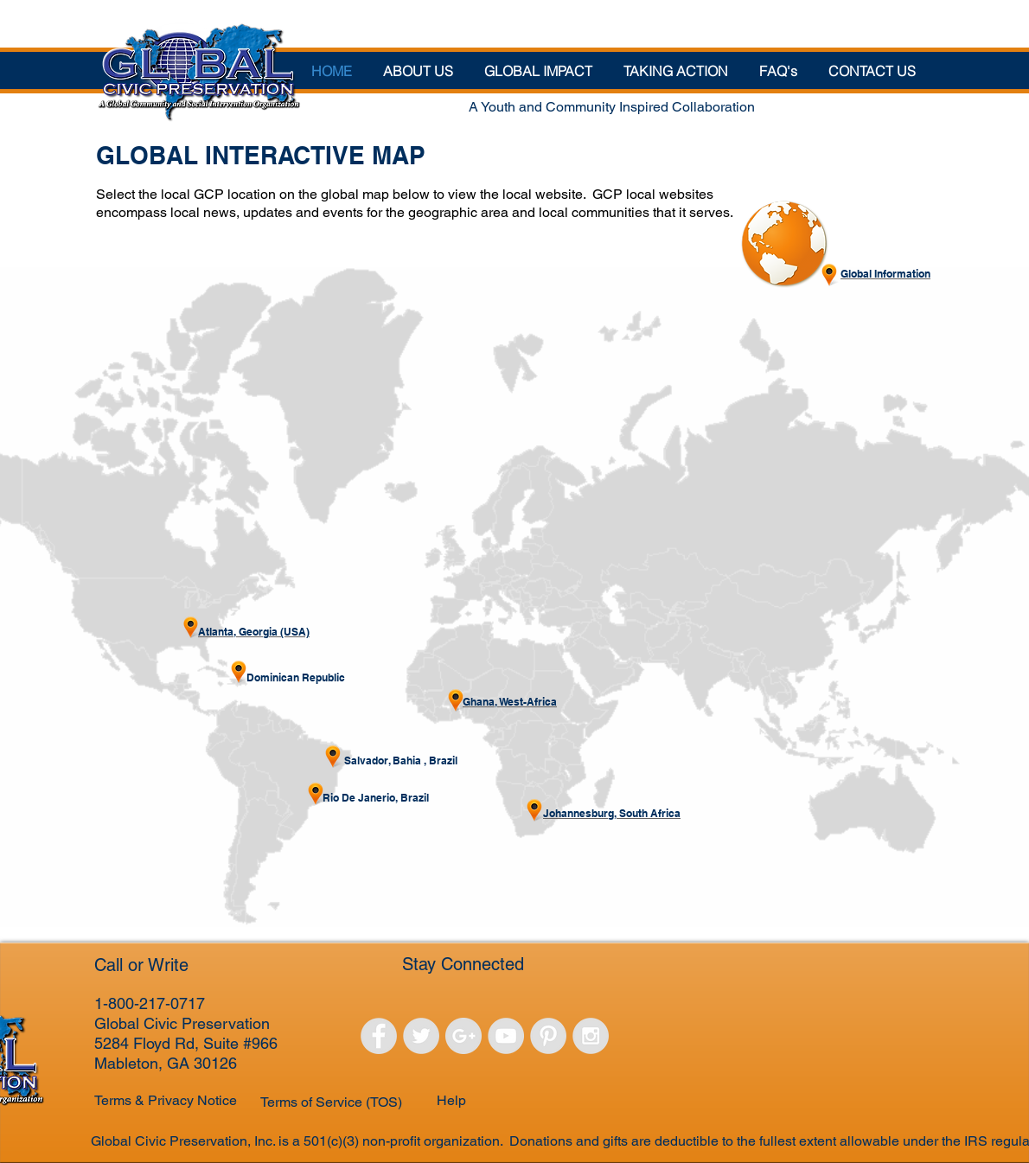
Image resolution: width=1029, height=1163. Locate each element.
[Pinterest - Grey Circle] (548, 1036)
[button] (538, 70)
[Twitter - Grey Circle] (421, 1036)
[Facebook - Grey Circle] (379, 1036)
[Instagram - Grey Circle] (590, 1036)
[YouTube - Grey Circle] (506, 1036)
